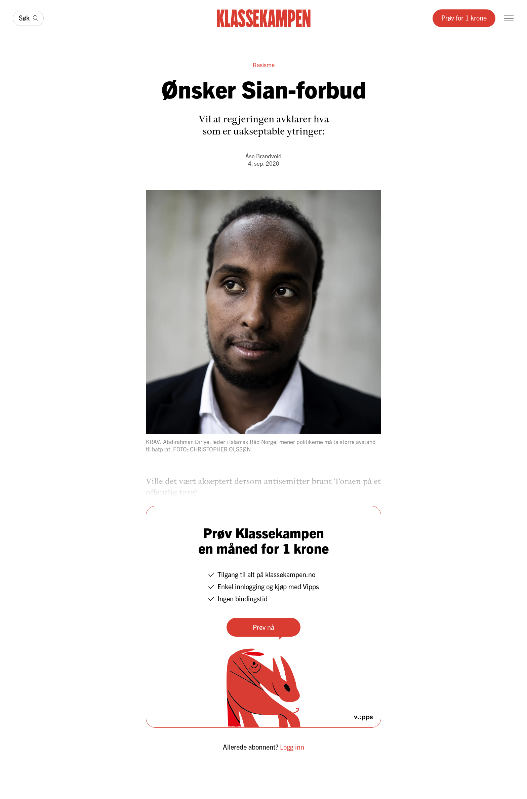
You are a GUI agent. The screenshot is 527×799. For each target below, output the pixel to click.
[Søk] (28, 18)
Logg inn (292, 747)
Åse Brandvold (263, 155)
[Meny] (509, 18)
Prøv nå (263, 627)
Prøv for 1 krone (464, 17)
